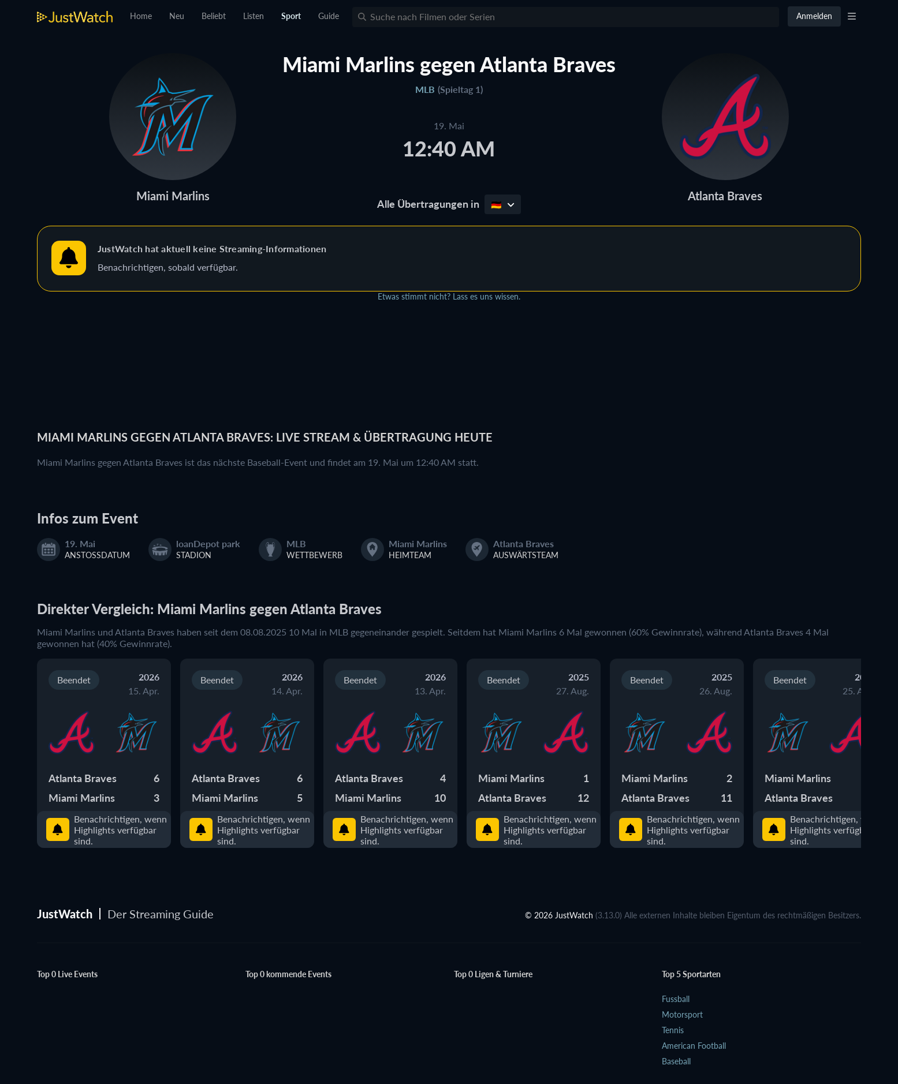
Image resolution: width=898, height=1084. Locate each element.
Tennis (673, 1030)
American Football (694, 1046)
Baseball (676, 1061)
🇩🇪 (503, 204)
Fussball (676, 999)
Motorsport (682, 1014)
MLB (425, 89)
